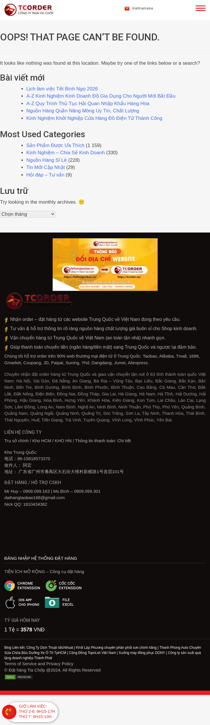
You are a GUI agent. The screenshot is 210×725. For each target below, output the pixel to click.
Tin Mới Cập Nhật (45, 167)
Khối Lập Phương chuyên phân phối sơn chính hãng (116, 648)
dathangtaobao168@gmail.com (34, 497)
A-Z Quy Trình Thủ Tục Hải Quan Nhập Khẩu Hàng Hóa (88, 103)
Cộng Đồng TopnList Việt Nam (92, 653)
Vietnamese (138, 8)
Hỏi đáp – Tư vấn (45, 175)
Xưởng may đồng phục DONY (142, 653)
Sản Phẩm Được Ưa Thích (55, 145)
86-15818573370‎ (33, 458)
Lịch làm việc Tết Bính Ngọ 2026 (62, 89)
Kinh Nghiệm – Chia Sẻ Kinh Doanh (65, 152)
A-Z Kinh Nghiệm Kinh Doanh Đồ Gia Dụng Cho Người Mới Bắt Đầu (101, 96)
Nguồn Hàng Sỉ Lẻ (46, 160)
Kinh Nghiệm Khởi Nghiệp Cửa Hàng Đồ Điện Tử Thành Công (95, 118)
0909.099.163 (36, 491)
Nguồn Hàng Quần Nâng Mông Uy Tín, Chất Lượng (82, 111)
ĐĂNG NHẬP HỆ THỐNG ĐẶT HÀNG (40, 558)
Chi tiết (124, 440)
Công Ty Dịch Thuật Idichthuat (49, 648)
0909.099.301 (87, 491)
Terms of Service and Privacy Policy (38, 663)
